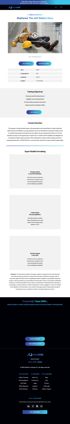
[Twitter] (37, 406)
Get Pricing (26, 63)
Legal (35, 383)
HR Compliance (23, 380)
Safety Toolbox (46, 389)
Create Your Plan (35, 339)
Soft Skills (23, 383)
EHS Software (23, 389)
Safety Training (23, 377)
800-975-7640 (35, 362)
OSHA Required (23, 386)
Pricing (46, 383)
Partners (35, 389)
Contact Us (35, 380)
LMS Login (46, 386)
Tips (46, 380)
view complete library (34, 343)
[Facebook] (33, 406)
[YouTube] (41, 406)
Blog (46, 377)
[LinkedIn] (28, 406)
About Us (35, 377)
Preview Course (44, 63)
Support (35, 386)
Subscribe (35, 412)
